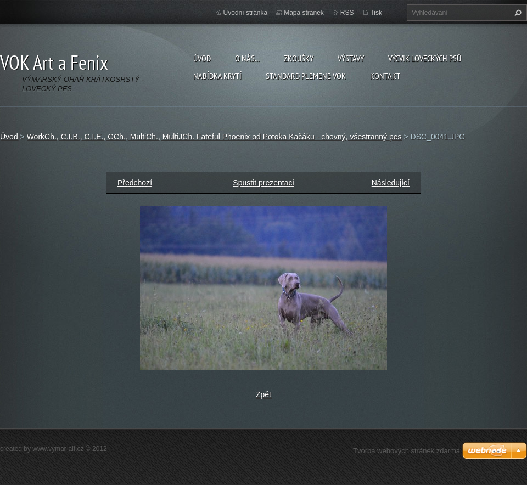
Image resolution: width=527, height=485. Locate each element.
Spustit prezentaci (263, 182)
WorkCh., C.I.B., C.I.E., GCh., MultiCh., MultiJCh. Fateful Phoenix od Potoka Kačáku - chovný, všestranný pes (214, 136)
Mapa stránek (304, 12)
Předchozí (134, 182)
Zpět (263, 394)
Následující (391, 182)
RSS (347, 12)
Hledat (516, 12)
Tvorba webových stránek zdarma (406, 451)
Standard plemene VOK (306, 75)
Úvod (202, 58)
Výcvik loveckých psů (424, 58)
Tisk (376, 12)
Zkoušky (298, 58)
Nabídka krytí (217, 75)
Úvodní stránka (245, 12)
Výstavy (351, 58)
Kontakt (385, 75)
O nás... (247, 58)
